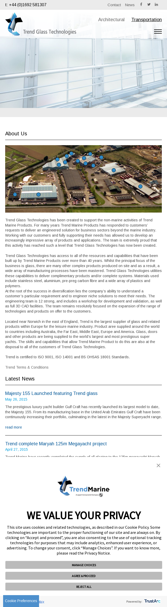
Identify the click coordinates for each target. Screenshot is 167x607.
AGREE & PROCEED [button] (84, 576)
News (130, 5)
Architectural (111, 19)
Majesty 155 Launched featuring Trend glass (51, 393)
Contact (114, 5)
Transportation (146, 19)
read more (13, 427)
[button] (158, 466)
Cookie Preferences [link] (21, 601)
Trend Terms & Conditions (27, 367)
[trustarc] (152, 601)
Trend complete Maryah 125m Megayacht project (56, 443)
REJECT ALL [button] (84, 587)
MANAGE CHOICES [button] (84, 565)
